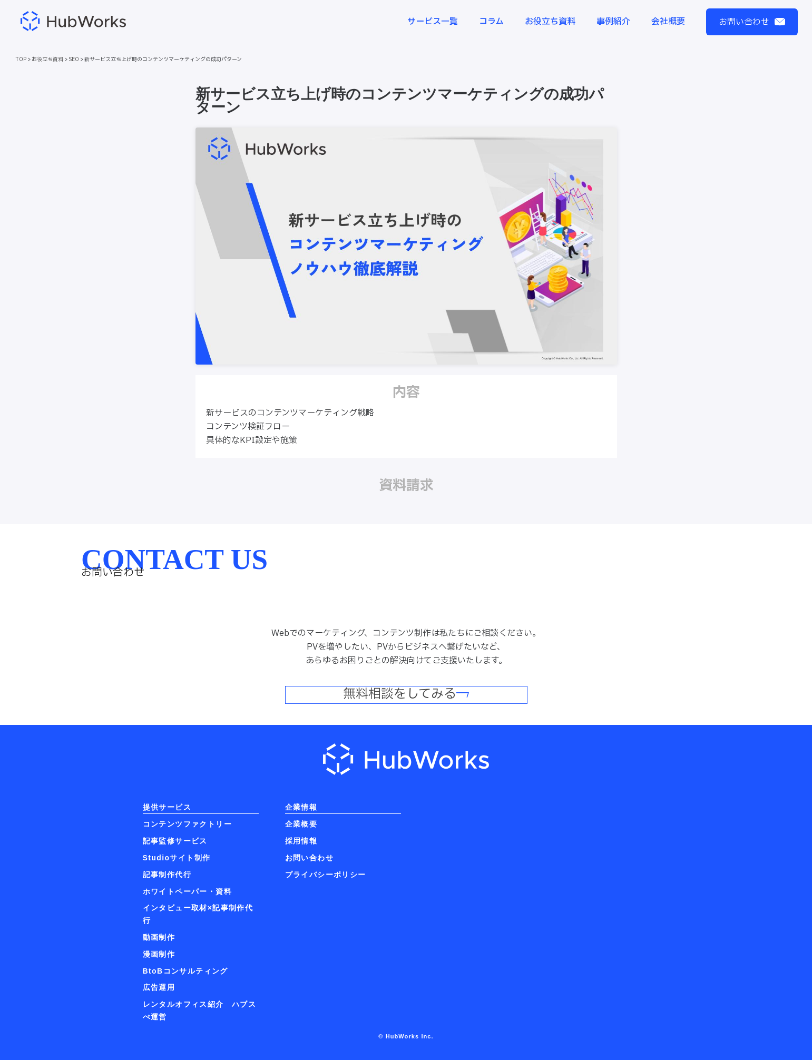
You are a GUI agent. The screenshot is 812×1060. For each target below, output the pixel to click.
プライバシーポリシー (325, 874)
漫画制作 (159, 954)
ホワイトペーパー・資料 (187, 891)
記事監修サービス (175, 841)
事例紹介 (613, 21)
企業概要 (301, 824)
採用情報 (301, 841)
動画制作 (159, 937)
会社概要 (668, 21)
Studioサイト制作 (177, 857)
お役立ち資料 (550, 21)
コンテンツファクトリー (187, 824)
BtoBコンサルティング (185, 971)
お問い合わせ (752, 22)
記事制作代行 (167, 874)
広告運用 (159, 987)
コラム (491, 21)
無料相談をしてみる (406, 695)
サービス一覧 (432, 21)
